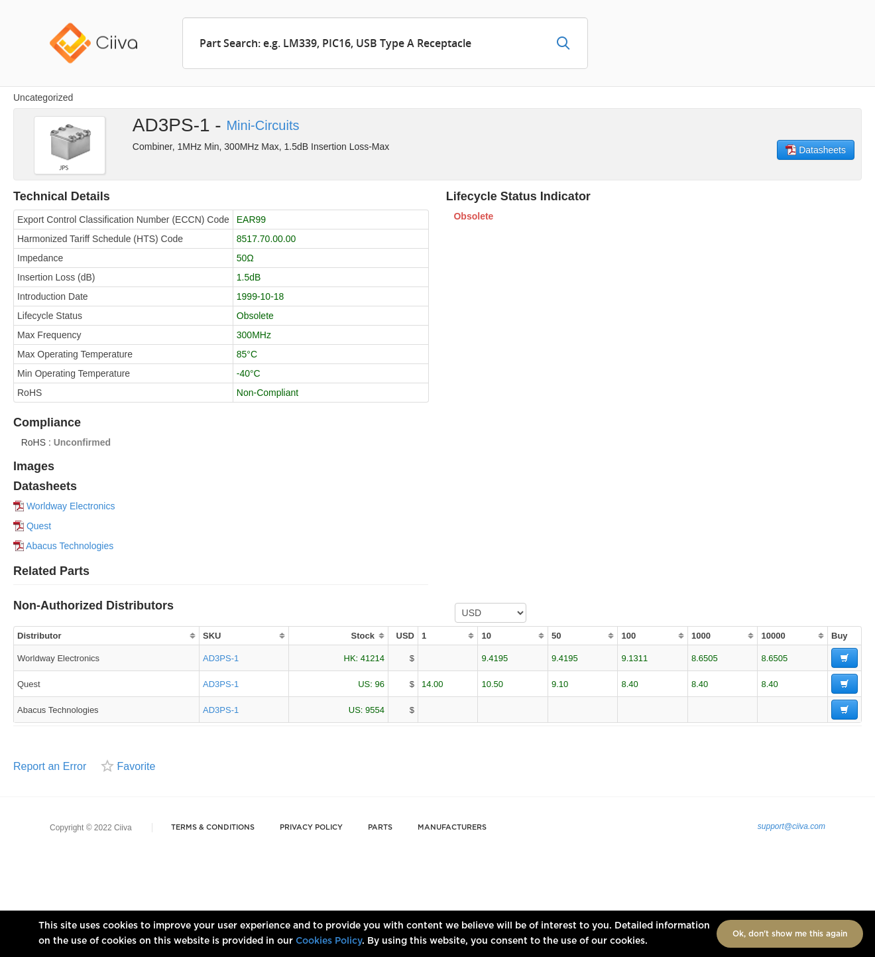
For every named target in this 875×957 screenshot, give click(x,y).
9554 (374, 710)
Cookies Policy (329, 941)
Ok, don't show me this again (789, 934)
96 (379, 684)
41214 (372, 658)
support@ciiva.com (791, 826)
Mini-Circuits (262, 125)
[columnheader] (106, 636)
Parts (380, 827)
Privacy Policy (311, 827)
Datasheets (816, 150)
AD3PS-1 (221, 658)
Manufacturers (452, 827)
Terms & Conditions (213, 827)
